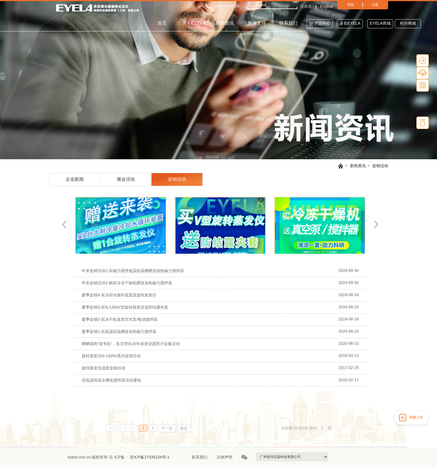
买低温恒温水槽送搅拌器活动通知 (111, 380)
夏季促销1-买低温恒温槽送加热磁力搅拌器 (119, 331)
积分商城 (408, 23)
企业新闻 (75, 179)
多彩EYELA (350, 23)
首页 (161, 23)
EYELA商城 (380, 23)
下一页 (166, 428)
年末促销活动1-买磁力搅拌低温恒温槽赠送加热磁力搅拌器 (133, 270)
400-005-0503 (227, 6)
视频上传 (410, 417)
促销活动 (380, 165)
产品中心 (322, 23)
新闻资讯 (225, 23)
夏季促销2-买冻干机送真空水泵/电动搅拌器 (119, 319)
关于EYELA (194, 23)
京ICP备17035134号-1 (149, 457)
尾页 (183, 428)
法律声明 (224, 457)
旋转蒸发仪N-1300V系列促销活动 (111, 356)
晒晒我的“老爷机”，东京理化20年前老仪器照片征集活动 (131, 343)
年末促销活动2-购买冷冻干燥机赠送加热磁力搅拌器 (127, 283)
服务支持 (257, 23)
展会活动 (126, 179)
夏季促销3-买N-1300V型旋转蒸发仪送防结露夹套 (125, 307)
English (326, 6)
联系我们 (288, 23)
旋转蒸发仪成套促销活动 (103, 368)
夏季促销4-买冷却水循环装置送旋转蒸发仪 (119, 295)
